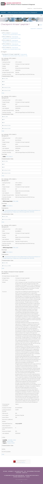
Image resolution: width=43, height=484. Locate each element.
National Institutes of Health (32, 475)
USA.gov (28, 476)
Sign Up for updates (37, 8)
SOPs (22, 55)
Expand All (33, 28)
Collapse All (39, 28)
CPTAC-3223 (15, 247)
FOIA (25, 471)
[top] (3, 93)
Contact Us (29, 8)
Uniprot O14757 (11, 443)
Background (6, 34)
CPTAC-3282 (15, 201)
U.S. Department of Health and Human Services (14, 475)
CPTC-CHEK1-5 (6, 47)
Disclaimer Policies (19, 471)
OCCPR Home (18, 472)
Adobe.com (23, 462)
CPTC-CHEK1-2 (6, 36)
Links (26, 55)
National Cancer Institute (19, 476)
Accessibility (11, 471)
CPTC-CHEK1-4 (6, 44)
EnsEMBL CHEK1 (12, 440)
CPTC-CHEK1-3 (6, 40)
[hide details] (14, 33)
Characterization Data (15, 34)
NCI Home (5, 471)
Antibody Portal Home (8, 15)
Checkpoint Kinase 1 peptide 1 (11, 54)
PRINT (40, 24)
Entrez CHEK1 (10, 441)
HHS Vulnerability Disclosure (33, 471)
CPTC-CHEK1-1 (6, 33)
